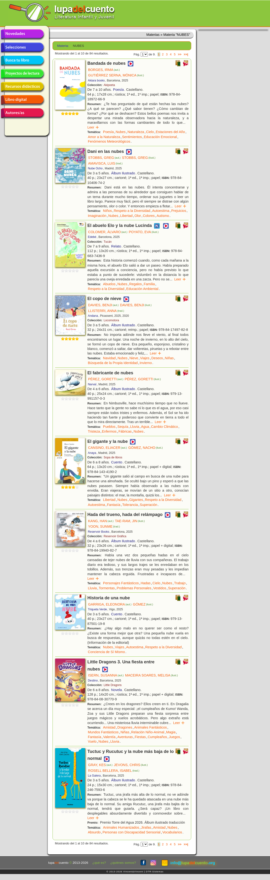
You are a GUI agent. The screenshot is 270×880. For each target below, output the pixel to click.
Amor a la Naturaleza (104, 137)
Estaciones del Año (170, 132)
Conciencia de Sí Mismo (106, 652)
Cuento (116, 462)
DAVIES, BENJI (103, 305)
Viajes (144, 358)
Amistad (109, 727)
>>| (186, 54)
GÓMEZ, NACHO (145, 448)
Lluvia (134, 427)
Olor (137, 216)
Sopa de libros (113, 457)
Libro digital (22, 100)
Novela (116, 690)
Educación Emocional (160, 137)
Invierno (146, 363)
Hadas (146, 583)
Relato (116, 246)
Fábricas (125, 431)
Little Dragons (113, 685)
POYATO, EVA (144, 232)
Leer (93, 127)
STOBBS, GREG (104, 158)
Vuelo (92, 741)
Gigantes (136, 500)
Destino (93, 680)
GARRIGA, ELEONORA (110, 604)
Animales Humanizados (121, 827)
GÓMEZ (143, 604)
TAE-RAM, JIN (130, 521)
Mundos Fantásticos (103, 732)
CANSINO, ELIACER (107, 448)
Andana (93, 315)
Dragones (124, 727)
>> (179, 54)
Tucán (108, 241)
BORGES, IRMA (104, 70)
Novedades (22, 34)
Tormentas (107, 588)
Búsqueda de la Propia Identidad (113, 363)
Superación (148, 505)
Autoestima (160, 211)
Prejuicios (178, 211)
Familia (149, 284)
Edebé (92, 237)
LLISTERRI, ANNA (106, 311)
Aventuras (125, 737)
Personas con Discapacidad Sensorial (131, 832)
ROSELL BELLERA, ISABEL (113, 771)
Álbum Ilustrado (123, 173)
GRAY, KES (100, 765)
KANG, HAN (101, 521)
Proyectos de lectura (22, 73)
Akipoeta (109, 85)
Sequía (122, 427)
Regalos (135, 284)
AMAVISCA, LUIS (105, 163)
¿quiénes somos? (123, 862)
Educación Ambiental (142, 289)
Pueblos (109, 427)
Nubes (121, 132)
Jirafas (146, 827)
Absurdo (94, 832)
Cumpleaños (157, 737)
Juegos (174, 737)
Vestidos (159, 588)
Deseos (157, 358)
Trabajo (179, 583)
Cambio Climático (164, 427)
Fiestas (140, 737)
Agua (145, 427)
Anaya (92, 453)
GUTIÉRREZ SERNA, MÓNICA (116, 75)
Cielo (150, 132)
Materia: (63, 46)
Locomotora (111, 320)
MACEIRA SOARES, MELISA (151, 675)
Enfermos (109, 431)
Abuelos (109, 284)
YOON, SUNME (104, 526)
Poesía (118, 89)
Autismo (163, 216)
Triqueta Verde (97, 609)
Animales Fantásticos (150, 727)
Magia (170, 732)
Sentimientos (132, 137)
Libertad (126, 216)
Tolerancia (130, 505)
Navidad (109, 358)
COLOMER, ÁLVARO (107, 232)
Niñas (169, 358)
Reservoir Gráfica (115, 536)
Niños (107, 211)
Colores (149, 216)
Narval (92, 384)
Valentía (109, 737)
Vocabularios (172, 832)
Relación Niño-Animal (147, 732)
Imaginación (97, 216)
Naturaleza (135, 132)
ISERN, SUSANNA (106, 675)
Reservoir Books (98, 531)
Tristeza (94, 431)
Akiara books (96, 80)
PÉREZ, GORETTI (105, 379)
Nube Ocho (95, 168)
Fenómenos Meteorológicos (109, 141)
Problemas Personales (134, 588)
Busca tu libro (22, 60)
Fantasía (113, 505)
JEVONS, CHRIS (131, 765)
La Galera (94, 775)
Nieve (133, 358)
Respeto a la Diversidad (132, 211)
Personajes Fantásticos (121, 583)
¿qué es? (99, 862)
